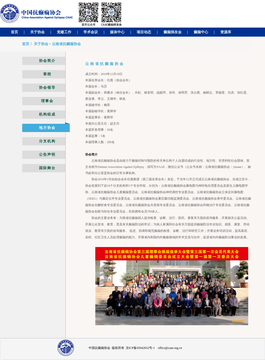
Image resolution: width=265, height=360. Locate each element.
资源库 (225, 32)
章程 (47, 74)
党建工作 (64, 32)
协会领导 (47, 87)
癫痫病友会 (172, 32)
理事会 (47, 101)
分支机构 (47, 141)
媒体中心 (117, 32)
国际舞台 (47, 168)
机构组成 (47, 114)
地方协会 (47, 128)
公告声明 (47, 155)
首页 (14, 32)
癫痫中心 (201, 32)
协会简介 (47, 61)
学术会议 (90, 32)
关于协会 (37, 32)
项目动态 (144, 32)
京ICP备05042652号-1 (140, 348)
